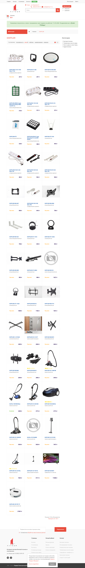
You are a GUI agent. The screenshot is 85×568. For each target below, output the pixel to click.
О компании (21, 1)
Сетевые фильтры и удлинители (16, 72)
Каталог (15, 1)
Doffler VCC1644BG (32, 437)
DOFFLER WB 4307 (14, 203)
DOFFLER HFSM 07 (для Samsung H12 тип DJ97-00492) (33, 138)
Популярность (20, 42)
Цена (26, 42)
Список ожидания (50, 550)
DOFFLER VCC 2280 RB (15, 437)
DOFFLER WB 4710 (49, 303)
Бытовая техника (67, 41)
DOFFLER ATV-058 (31, 69)
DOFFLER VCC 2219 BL (15, 470)
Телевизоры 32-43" (48, 472)
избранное (65, 8)
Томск (28, 5)
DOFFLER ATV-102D (14, 303)
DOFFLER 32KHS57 (49, 470)
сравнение (65, 10)
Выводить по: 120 (53, 518)
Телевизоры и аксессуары (70, 43)
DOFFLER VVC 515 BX (50, 437)
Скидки (34, 1)
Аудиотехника (67, 46)
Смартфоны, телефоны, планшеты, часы (67, 552)
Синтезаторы (12, 338)
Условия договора (36, 550)
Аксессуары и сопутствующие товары (70, 45)
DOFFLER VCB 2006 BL (50, 404)
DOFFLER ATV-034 (49, 136)
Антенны (29, 71)
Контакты (28, 1)
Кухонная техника (65, 555)
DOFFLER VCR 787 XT (14, 504)
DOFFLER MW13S (49, 270)
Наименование (39, 42)
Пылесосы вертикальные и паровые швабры (36, 338)
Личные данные (50, 542)
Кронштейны (12, 205)
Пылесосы (47, 372)
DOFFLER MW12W (14, 236)
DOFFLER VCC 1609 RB (50, 370)
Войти (76, 1)
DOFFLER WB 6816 (31, 370)
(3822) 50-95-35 (37, 6)
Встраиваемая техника (66, 545)
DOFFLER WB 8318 (31, 303)
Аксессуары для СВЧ (13, 238)
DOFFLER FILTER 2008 (50, 69)
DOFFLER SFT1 (13, 136)
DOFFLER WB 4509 (49, 203)
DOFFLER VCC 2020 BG (32, 404)
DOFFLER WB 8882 (14, 370)
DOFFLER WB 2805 (14, 270)
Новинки (46, 42)
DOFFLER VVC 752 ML (32, 470)
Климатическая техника (66, 547)
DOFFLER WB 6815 (49, 337)
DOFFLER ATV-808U (32, 270)
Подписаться (60, 529)
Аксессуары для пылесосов (50, 71)
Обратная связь (66, 6)
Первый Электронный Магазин (22, 565)
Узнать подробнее (34, 564)
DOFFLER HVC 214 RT (32, 337)
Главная (8, 1)
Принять (52, 564)
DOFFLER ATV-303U (50, 236)
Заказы (47, 545)
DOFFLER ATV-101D (32, 236)
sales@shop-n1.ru (48, 6)
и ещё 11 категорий (65, 557)
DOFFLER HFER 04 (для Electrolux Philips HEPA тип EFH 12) (15, 104)
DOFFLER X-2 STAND (14, 337)
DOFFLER (41, 31)
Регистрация (70, 1)
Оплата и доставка (36, 552)
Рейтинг (31, 42)
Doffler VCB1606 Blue (14, 404)
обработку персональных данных (36, 532)
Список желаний (50, 547)
